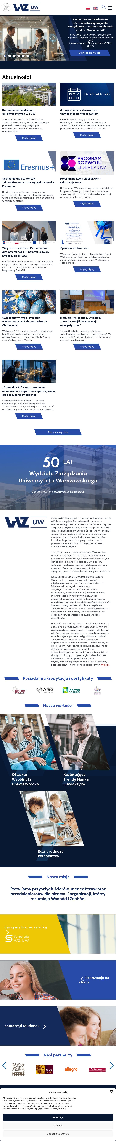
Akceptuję (58, 1117)
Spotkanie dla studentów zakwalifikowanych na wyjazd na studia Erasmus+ (28, 182)
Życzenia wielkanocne (74, 248)
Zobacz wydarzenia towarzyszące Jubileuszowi (58, 491)
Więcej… (105, 664)
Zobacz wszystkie (58, 432)
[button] (111, 1092)
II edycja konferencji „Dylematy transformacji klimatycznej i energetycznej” (81, 321)
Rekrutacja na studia (94, 979)
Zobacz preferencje (58, 1133)
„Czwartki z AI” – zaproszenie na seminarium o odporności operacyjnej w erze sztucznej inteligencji (28, 391)
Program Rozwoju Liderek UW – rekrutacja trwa (80, 180)
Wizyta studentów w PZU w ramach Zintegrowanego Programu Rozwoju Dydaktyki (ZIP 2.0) (25, 251)
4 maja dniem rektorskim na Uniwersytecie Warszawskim (79, 112)
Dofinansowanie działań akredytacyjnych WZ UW (18, 112)
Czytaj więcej (29, 138)
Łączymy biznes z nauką (26, 927)
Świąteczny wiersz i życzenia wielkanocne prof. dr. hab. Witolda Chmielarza (24, 321)
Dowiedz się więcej (89, 52)
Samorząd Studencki (26, 1026)
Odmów (58, 1125)
